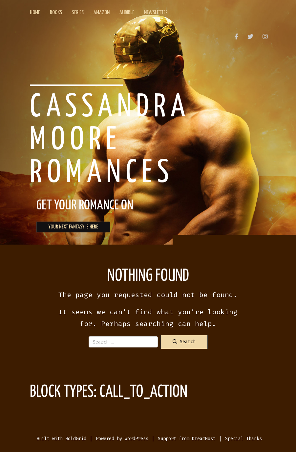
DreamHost (204, 438)
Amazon (102, 12)
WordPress (136, 438)
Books (56, 12)
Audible (126, 12)
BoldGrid (75, 438)
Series (78, 12)
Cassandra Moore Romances (110, 140)
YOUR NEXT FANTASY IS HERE (73, 227)
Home (35, 12)
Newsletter (156, 12)
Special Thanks (243, 438)
